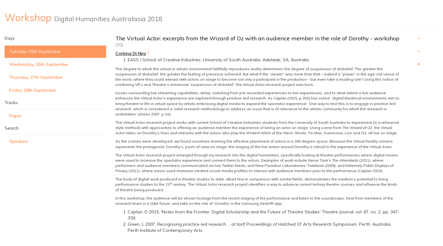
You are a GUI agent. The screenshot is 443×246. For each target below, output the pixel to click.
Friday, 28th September (32, 90)
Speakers (18, 141)
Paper (15, 116)
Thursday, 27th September (36, 77)
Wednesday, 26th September (38, 64)
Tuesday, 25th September (35, 51)
